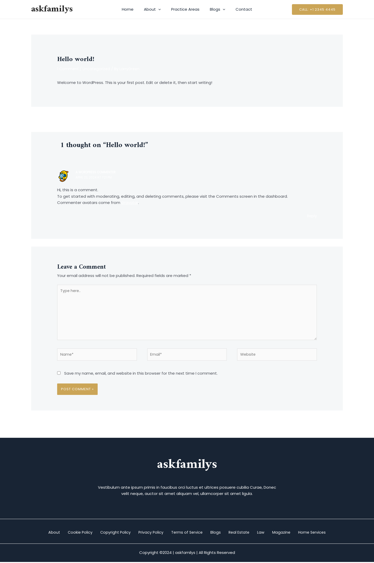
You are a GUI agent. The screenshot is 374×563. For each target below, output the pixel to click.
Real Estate (244, 533)
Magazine (292, 533)
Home (133, 9)
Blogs (215, 9)
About (154, 9)
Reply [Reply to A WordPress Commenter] (311, 216)
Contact (238, 9)
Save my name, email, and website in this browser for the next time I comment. (141, 376)
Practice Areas (185, 9)
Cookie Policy (68, 533)
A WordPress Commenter (96, 172)
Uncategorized (98, 68)
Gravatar (130, 203)
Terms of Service (185, 533)
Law (268, 533)
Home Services (326, 533)
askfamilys (52, 9)
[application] (160, 9)
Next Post (330, 119)
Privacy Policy (146, 533)
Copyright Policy (107, 533)
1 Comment (68, 68)
